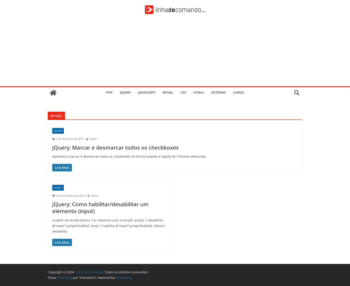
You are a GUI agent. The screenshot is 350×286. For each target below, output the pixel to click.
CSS (183, 92)
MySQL (168, 92)
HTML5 (198, 92)
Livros (238, 92)
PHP (109, 92)
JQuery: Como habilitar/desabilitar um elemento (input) (100, 207)
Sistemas (218, 92)
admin (93, 139)
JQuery (125, 92)
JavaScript (147, 92)
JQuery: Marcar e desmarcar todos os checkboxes (115, 147)
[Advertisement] (175, 53)
